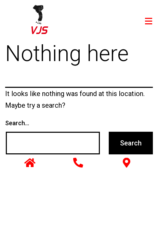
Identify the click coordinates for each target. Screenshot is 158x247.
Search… (17, 123)
